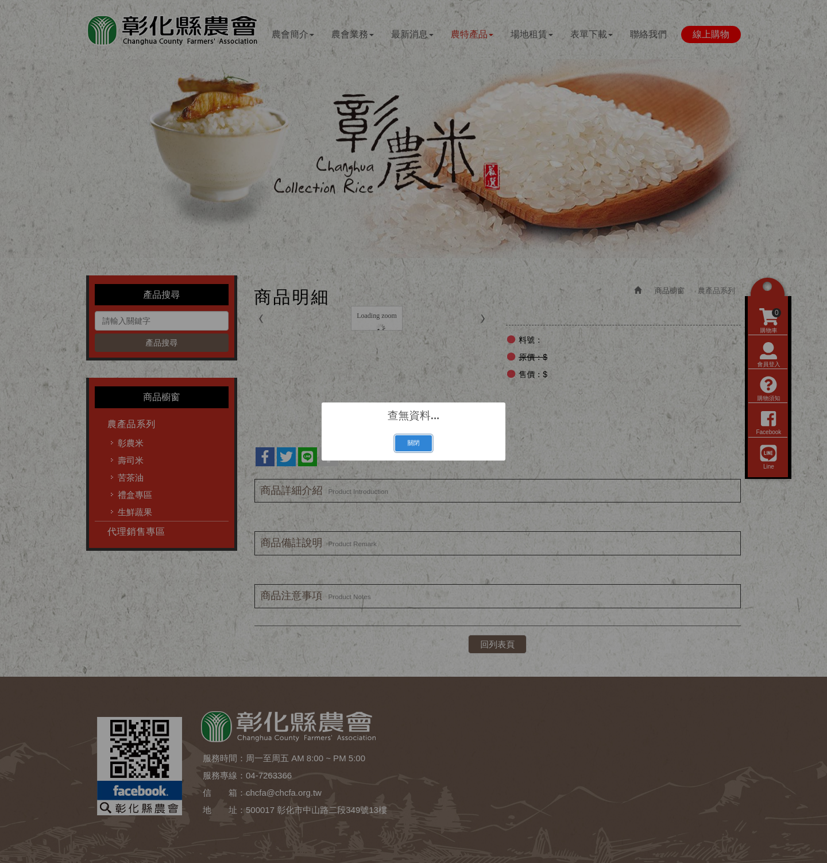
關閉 (413, 442)
